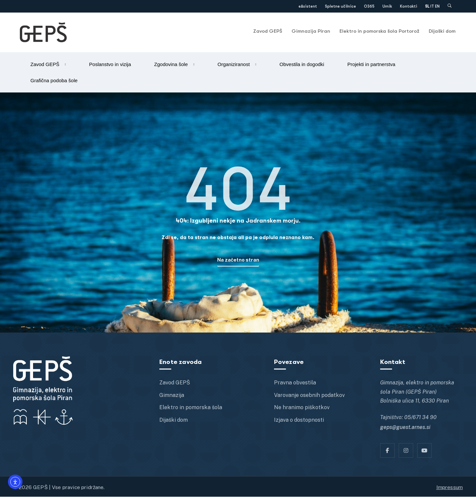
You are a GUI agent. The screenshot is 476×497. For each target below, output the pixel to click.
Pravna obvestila (295, 383)
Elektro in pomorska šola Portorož (379, 31)
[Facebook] (387, 451)
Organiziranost (234, 64)
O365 (369, 6)
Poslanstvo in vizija (110, 64)
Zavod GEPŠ (267, 31)
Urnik (387, 6)
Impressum (449, 487)
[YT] (424, 451)
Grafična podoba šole (54, 80)
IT (432, 6)
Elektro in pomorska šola (190, 408)
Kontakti (408, 6)
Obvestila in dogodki (302, 64)
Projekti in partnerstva (371, 64)
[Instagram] (406, 451)
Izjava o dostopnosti (299, 420)
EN (437, 6)
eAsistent (307, 6)
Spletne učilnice (340, 6)
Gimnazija (171, 395)
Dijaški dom (442, 31)
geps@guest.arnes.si (405, 428)
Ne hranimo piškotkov (302, 408)
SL (427, 6)
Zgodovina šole (171, 64)
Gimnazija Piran (311, 31)
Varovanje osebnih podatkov (309, 395)
